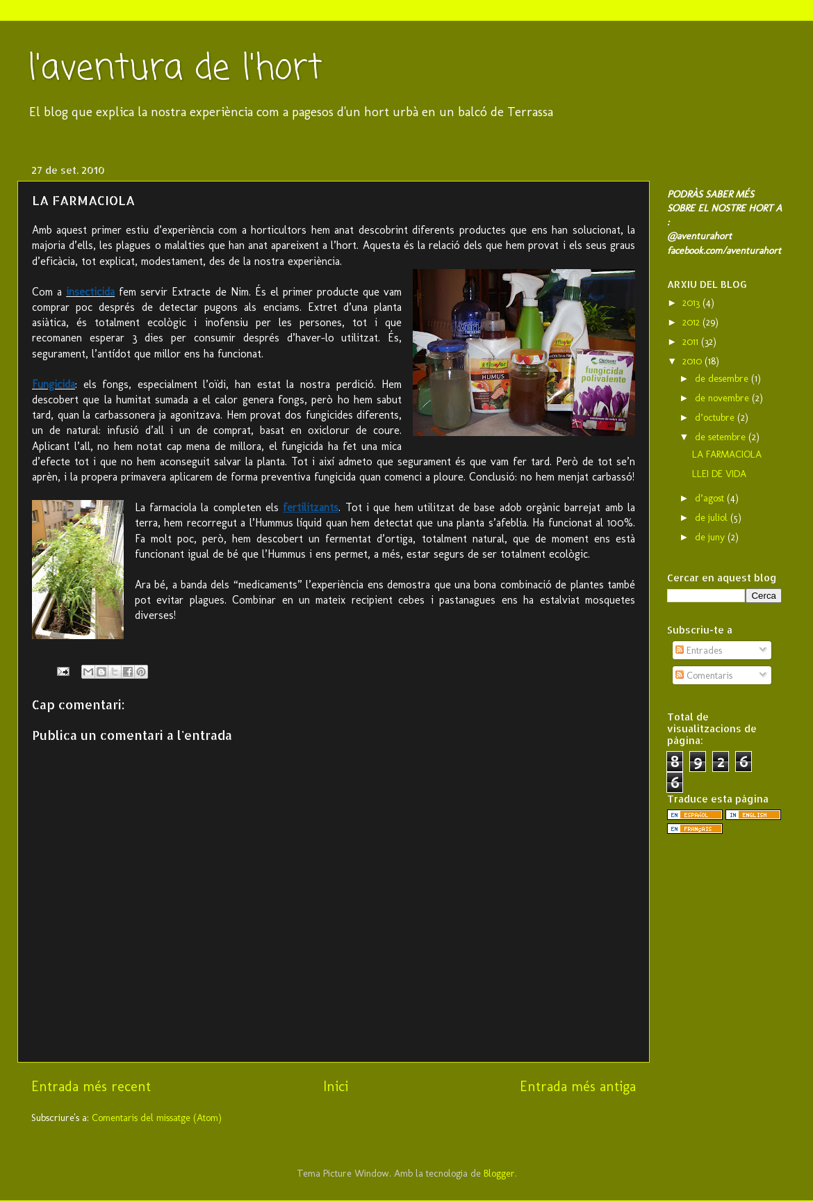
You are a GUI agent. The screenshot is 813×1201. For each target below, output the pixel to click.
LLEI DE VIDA (719, 473)
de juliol (712, 517)
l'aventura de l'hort (175, 69)
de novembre (723, 398)
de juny (711, 537)
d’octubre (716, 417)
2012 (692, 322)
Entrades (698, 650)
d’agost (711, 498)
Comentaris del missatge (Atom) (157, 1117)
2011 (691, 341)
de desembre (723, 378)
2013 (692, 302)
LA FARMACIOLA (727, 454)
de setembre (721, 436)
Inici (335, 1086)
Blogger (499, 1173)
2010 (693, 361)
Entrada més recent (91, 1086)
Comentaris (703, 675)
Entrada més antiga (578, 1086)
